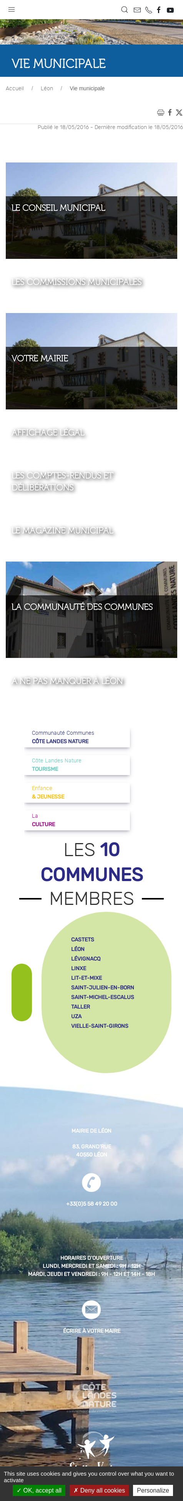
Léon (47, 88)
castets (82, 939)
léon (78, 949)
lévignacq (85, 959)
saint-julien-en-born (102, 987)
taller (80, 1007)
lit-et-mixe (86, 978)
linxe (78, 968)
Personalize (153, 1490)
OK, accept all (39, 1490)
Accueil (15, 88)
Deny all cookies (99, 1490)
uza (76, 1016)
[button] (11, 7)
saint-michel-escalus (102, 997)
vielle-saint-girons (99, 1026)
